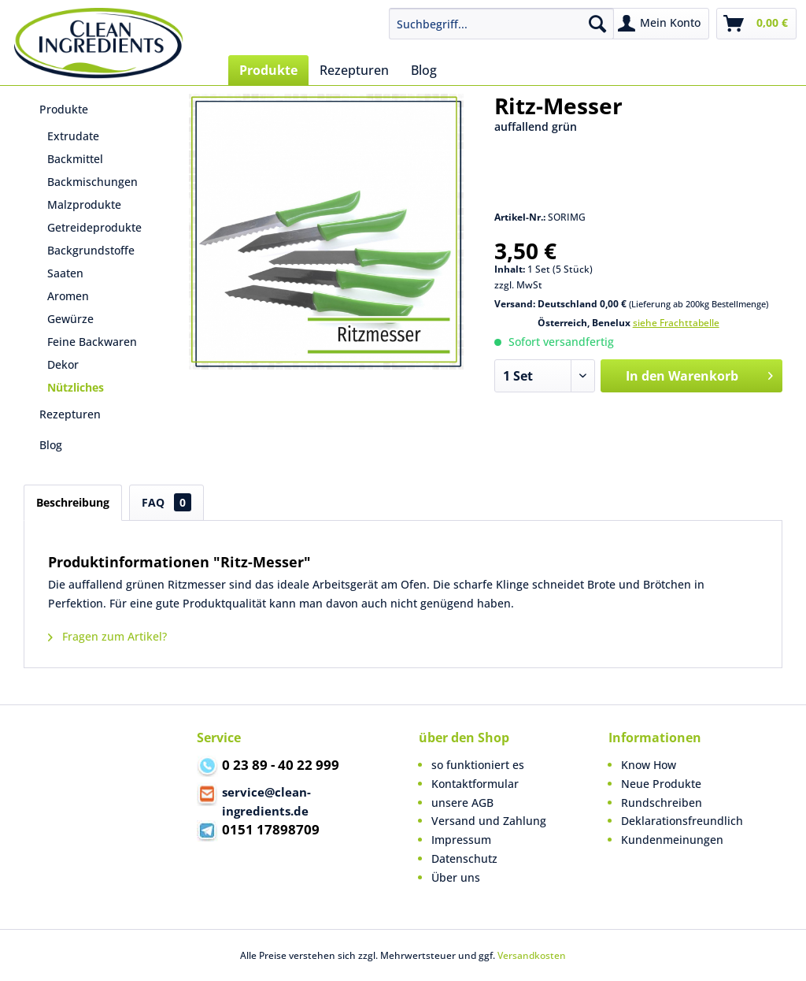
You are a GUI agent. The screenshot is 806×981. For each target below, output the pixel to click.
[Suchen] (597, 23)
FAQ (166, 502)
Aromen (68, 295)
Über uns (455, 877)
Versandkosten (531, 955)
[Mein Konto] (660, 23)
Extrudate (73, 135)
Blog (50, 444)
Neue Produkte (661, 783)
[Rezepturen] (354, 70)
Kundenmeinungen (672, 839)
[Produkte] (268, 70)
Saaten (65, 273)
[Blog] (424, 70)
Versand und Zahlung (488, 820)
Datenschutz (464, 858)
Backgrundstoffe (91, 250)
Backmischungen (92, 181)
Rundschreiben (661, 802)
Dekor (63, 364)
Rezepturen (70, 414)
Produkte (63, 109)
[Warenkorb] (756, 23)
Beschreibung (72, 502)
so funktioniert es (477, 764)
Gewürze (70, 318)
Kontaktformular (475, 783)
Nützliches (75, 387)
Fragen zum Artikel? (107, 636)
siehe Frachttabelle (676, 322)
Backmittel (75, 158)
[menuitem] (502, 23)
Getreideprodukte (94, 227)
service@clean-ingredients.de (254, 800)
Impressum (461, 839)
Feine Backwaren (92, 341)
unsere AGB (462, 802)
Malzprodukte (84, 204)
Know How (648, 764)
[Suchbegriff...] (502, 23)
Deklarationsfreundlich (682, 820)
